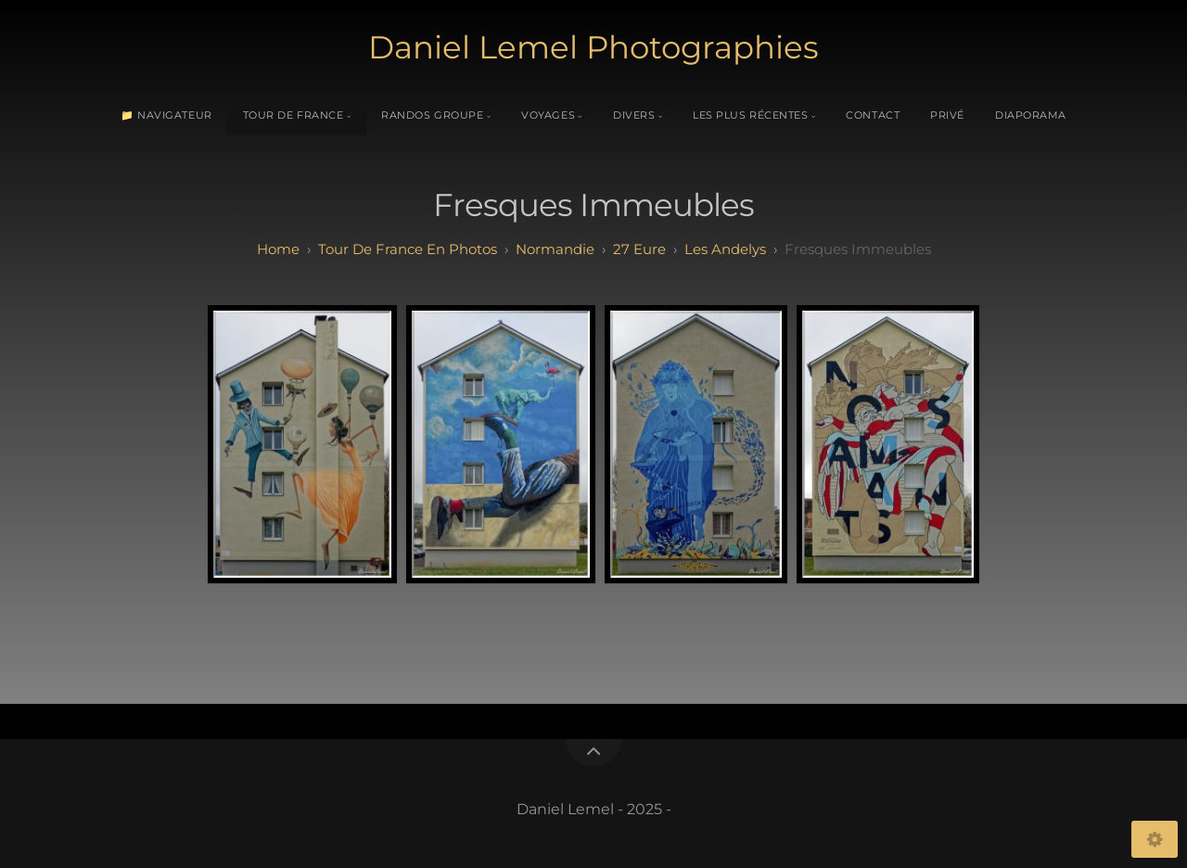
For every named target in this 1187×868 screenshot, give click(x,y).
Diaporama (1030, 114)
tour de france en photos (407, 249)
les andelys (725, 249)
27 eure (639, 249)
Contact (873, 114)
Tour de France (293, 114)
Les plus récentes (750, 114)
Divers (634, 114)
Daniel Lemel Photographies (593, 47)
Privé (947, 114)
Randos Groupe (432, 114)
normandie (555, 249)
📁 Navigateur (166, 114)
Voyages (548, 114)
